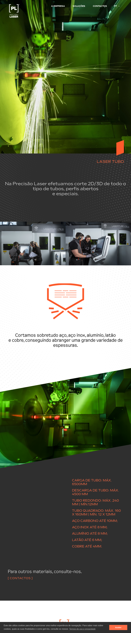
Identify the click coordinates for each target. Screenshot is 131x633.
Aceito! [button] (118, 627)
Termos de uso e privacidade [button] (82, 629)
